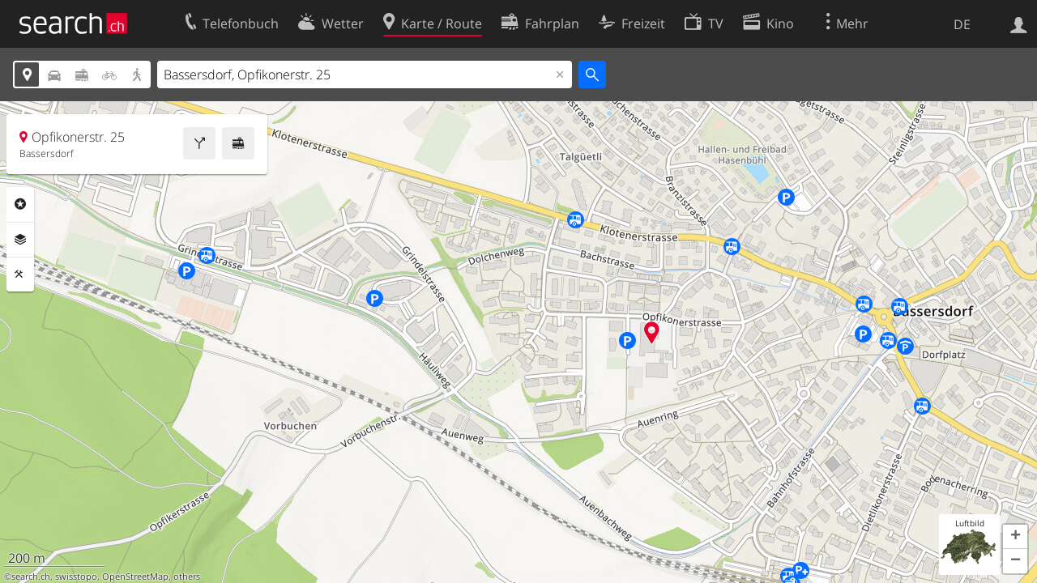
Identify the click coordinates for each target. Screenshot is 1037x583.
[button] (1015, 537)
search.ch (30, 576)
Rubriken (20, 204)
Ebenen (20, 240)
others (186, 576)
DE (962, 24)
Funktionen (20, 274)
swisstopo (76, 576)
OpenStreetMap (135, 576)
